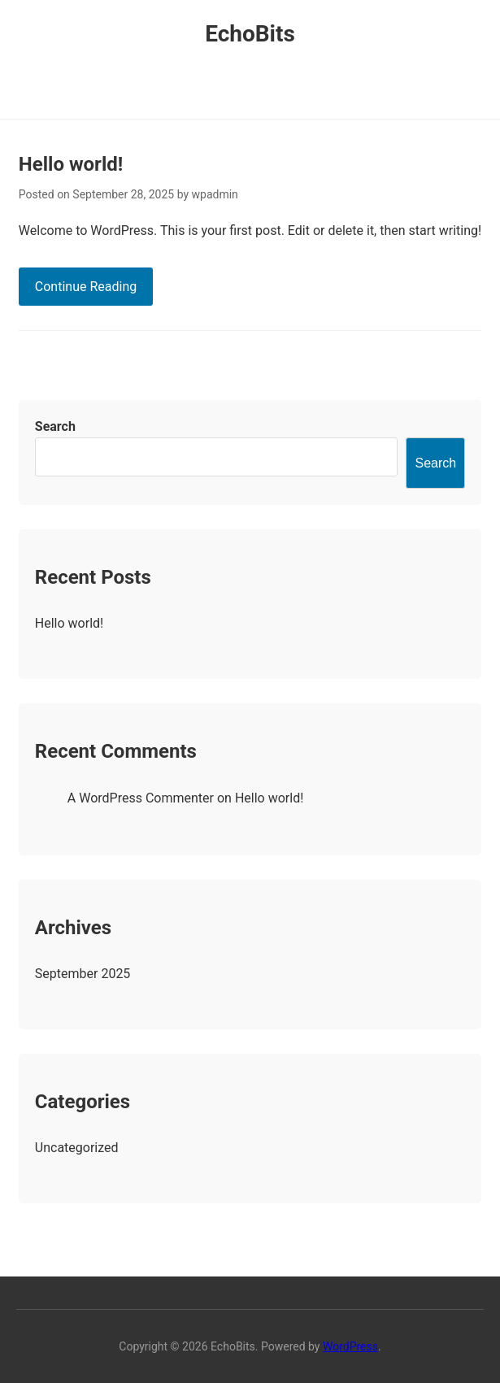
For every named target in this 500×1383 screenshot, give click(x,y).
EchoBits (250, 33)
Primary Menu (249, 85)
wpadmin (215, 194)
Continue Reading (86, 286)
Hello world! (71, 164)
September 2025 (83, 973)
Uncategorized (77, 1147)
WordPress (350, 1346)
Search (55, 426)
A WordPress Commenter (140, 798)
